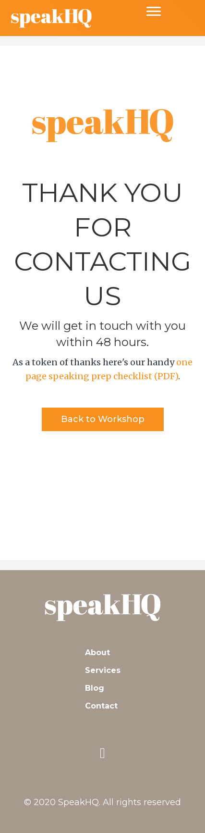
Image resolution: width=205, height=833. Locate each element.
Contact (101, 705)
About (97, 652)
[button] (103, 419)
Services (103, 670)
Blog (94, 688)
